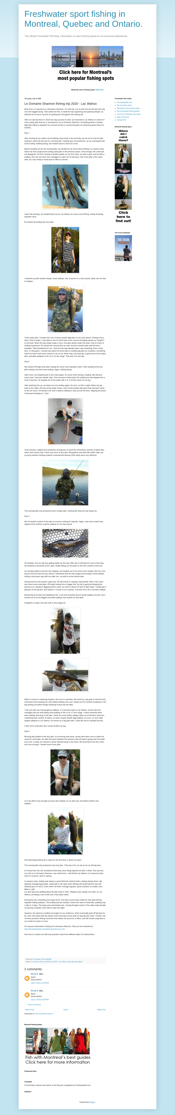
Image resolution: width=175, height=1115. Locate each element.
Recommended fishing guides (128, 111)
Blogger (92, 1102)
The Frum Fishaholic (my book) (129, 114)
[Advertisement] (76, 1075)
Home (65, 1010)
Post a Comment (34, 1005)
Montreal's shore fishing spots (128, 108)
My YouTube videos (124, 105)
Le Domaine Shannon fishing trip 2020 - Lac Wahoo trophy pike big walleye (57, 961)
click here (99, 90)
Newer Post (29, 1010)
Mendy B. (34, 974)
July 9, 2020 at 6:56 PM (40, 983)
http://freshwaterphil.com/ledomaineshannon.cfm (44, 929)
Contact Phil (121, 120)
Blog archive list (123, 117)
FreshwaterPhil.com (124, 102)
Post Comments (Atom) (44, 1014)
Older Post (101, 1010)
